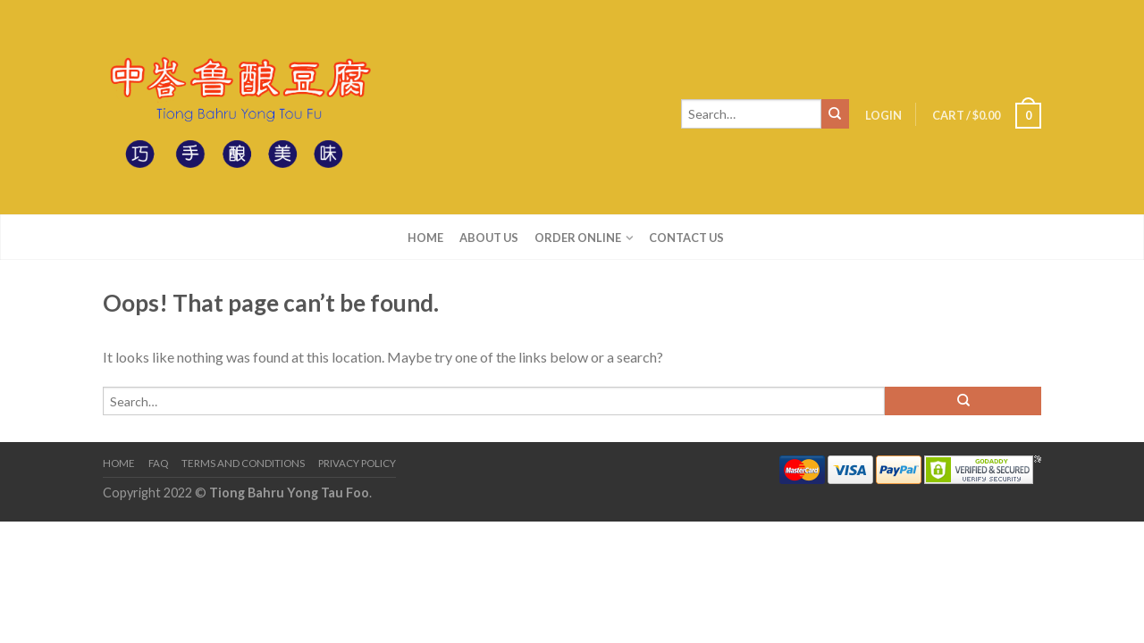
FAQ (158, 463)
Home (425, 237)
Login (883, 115)
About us (488, 237)
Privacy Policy (357, 463)
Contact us (686, 237)
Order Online (577, 237)
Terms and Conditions (243, 463)
